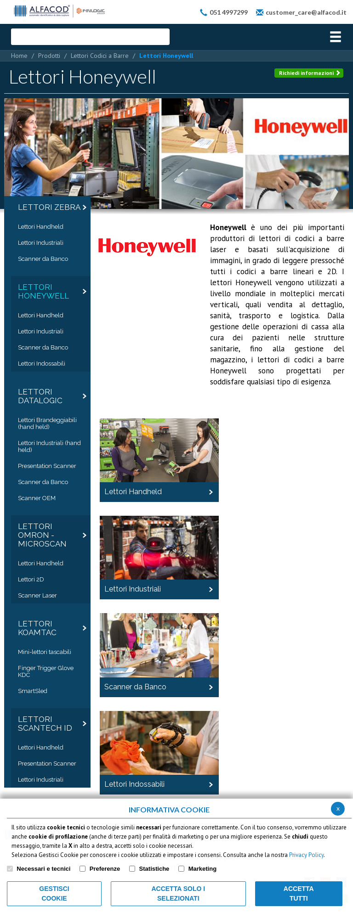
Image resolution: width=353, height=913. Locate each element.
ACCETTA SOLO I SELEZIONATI (178, 893)
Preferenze (105, 868)
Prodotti (49, 55)
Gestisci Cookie (54, 893)
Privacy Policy (306, 855)
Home (19, 55)
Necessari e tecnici (43, 868)
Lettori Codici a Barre (100, 55)
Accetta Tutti (299, 893)
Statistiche (154, 868)
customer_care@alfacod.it (306, 12)
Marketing (202, 868)
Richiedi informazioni (310, 72)
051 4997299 (229, 12)
